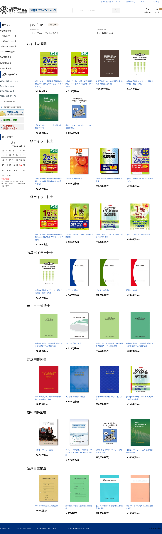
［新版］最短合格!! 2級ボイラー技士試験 (139, 180)
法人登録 (156, 2)
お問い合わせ (130, 2)
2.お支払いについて (7, 86)
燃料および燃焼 (132, 290)
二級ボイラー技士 (40, 141)
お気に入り (147, 12)
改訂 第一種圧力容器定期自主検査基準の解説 (109, 507)
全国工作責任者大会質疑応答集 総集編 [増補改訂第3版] (109, 82)
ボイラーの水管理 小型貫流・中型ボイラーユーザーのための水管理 (78, 452)
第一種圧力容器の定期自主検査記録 (78, 507)
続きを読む (53, 25)
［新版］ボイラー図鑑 (44, 450)
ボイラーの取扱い (103, 290)
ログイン (144, 2)
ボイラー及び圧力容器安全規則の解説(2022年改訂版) (48, 398)
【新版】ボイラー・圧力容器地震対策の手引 (48, 126)
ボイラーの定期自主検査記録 (46, 506)
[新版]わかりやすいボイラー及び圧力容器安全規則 (109, 235)
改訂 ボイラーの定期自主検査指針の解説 (139, 507)
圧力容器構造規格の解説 (75, 397)
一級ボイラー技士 (40, 197)
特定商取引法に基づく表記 (46, 528)
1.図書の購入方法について (9, 81)
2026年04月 (17, 146)
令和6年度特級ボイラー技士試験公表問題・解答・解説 (139, 82)
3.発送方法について (7, 91)
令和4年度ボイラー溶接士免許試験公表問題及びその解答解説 (139, 344)
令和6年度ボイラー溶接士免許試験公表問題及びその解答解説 (48, 344)
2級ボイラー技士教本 (73, 179)
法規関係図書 (36, 359)
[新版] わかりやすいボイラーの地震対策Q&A (78, 126)
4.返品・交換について (8, 96)
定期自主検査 (36, 468)
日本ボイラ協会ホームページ (110, 2)
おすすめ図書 (37, 44)
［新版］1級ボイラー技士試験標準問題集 (79, 235)
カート (158, 10)
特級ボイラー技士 (40, 253)
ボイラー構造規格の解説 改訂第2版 (109, 398)
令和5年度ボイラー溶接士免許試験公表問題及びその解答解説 (109, 344)
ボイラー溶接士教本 (73, 343)
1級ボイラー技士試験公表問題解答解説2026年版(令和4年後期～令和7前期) (79, 83)
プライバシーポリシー (23, 528)
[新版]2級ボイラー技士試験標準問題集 (109, 180)
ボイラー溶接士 (38, 306)
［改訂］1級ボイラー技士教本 (138, 234)
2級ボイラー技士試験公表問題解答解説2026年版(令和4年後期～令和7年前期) (49, 83)
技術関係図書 (36, 412)
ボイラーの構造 (71, 290)
